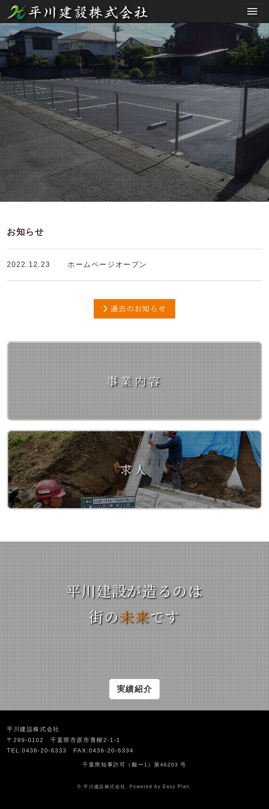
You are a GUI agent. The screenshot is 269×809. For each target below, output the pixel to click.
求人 (134, 469)
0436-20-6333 (44, 750)
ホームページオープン (107, 264)
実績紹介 (134, 689)
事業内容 (134, 380)
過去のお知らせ (134, 308)
